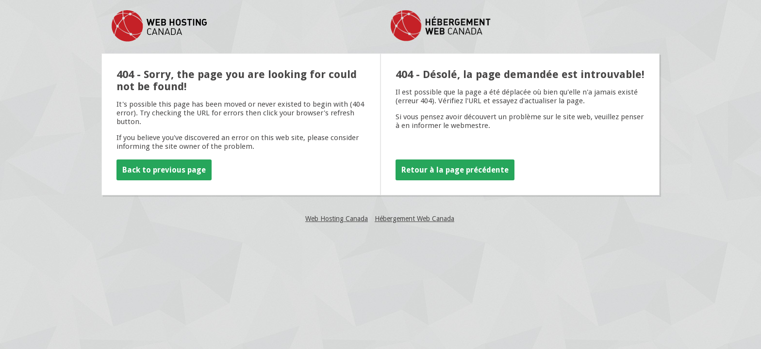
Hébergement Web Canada (414, 218)
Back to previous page (164, 169)
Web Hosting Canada (336, 218)
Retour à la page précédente (455, 169)
